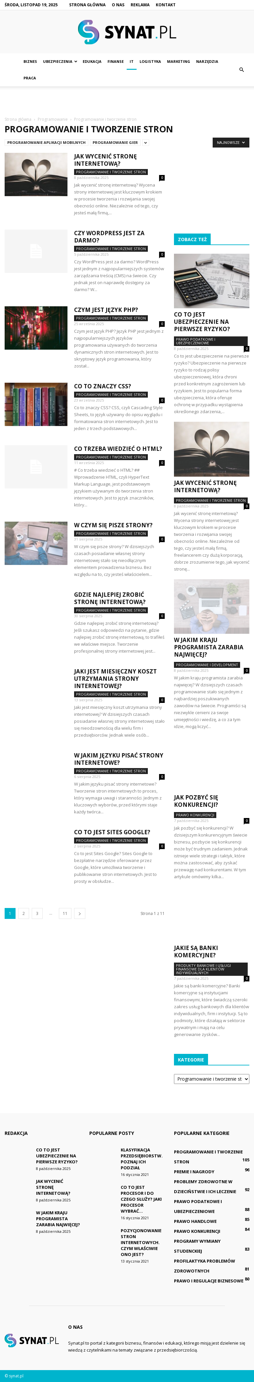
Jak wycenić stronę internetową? (105, 159)
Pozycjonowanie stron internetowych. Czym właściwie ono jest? (141, 1242)
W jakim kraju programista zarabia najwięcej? (208, 647)
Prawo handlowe (195, 1221)
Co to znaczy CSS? (102, 386)
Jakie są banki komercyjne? (196, 951)
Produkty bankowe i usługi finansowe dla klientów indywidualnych (203, 969)
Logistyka (150, 61)
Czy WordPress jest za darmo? (109, 236)
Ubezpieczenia (60, 61)
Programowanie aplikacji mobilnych (46, 142)
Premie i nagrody (194, 1172)
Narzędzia (207, 61)
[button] (241, 70)
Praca (29, 77)
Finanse (115, 61)
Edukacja (92, 61)
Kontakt (166, 5)
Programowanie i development (207, 664)
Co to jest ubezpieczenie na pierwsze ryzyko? (202, 322)
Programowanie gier (115, 142)
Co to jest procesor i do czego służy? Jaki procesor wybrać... (141, 1199)
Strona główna (87, 5)
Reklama (140, 5)
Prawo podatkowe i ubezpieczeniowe (195, 341)
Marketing (178, 61)
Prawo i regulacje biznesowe (208, 1281)
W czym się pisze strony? (113, 525)
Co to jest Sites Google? (112, 832)
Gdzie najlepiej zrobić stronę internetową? (110, 598)
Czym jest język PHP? (106, 310)
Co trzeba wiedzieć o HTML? (118, 449)
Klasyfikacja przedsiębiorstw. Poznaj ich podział (142, 1159)
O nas (118, 5)
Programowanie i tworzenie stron (111, 171)
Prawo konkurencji (195, 814)
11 (65, 913)
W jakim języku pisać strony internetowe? (118, 759)
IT (132, 61)
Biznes (30, 61)
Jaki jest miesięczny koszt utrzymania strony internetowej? (115, 679)
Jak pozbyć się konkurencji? (196, 801)
